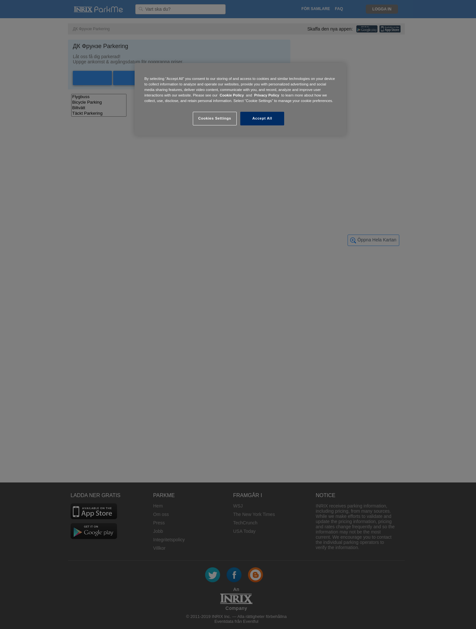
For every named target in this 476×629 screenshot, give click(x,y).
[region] (240, 99)
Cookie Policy (231, 95)
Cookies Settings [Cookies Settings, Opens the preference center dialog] (214, 118)
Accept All (262, 118)
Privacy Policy (266, 95)
